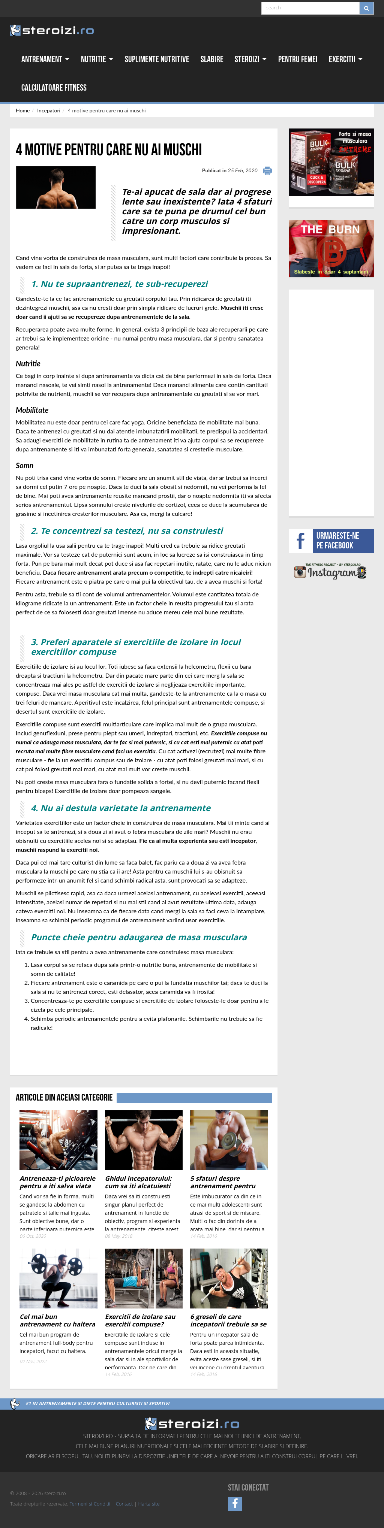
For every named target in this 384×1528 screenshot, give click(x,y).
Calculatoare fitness (54, 87)
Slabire (212, 59)
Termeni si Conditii (90, 1504)
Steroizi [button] (251, 59)
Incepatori (48, 110)
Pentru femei (298, 59)
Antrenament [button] (45, 59)
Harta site (149, 1504)
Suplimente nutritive (157, 59)
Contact (124, 1504)
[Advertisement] (60, 1047)
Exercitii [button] (346, 59)
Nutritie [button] (97, 59)
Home (23, 110)
